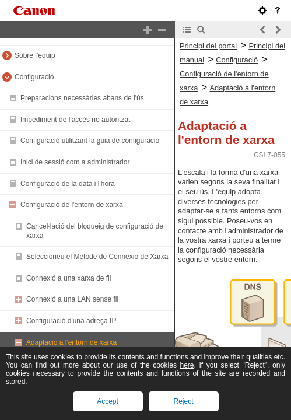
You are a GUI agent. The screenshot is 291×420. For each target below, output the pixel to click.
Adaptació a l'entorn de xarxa (71, 342)
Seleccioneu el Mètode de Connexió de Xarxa (97, 257)
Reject (183, 401)
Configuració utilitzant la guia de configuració (89, 140)
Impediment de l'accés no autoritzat (75, 120)
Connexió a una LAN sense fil (72, 299)
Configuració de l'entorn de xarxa (71, 205)
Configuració (34, 77)
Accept (107, 401)
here (187, 365)
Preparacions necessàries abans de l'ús (82, 98)
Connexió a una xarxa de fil (68, 278)
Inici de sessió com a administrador (74, 162)
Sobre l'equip (35, 55)
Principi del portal (208, 45)
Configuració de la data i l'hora (67, 184)
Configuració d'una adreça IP (71, 321)
